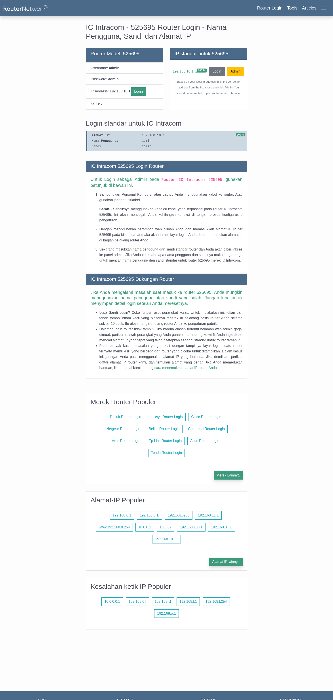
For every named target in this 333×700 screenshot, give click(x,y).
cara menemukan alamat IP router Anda (185, 368)
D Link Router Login (125, 417)
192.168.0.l (137, 601)
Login (138, 91)
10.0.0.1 (144, 527)
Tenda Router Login (166, 453)
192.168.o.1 (166, 613)
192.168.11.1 (208, 515)
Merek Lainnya (228, 475)
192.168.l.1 (188, 601)
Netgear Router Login (123, 429)
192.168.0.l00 (221, 527)
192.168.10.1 (183, 71)
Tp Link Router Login (165, 441)
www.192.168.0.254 (114, 527)
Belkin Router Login (164, 429)
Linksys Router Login (166, 417)
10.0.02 (165, 527)
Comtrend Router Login (206, 429)
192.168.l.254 (216, 601)
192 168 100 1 (191, 527)
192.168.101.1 (166, 539)
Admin (235, 71)
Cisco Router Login (206, 417)
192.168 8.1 (121, 515)
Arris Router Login (126, 441)
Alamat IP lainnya (226, 562)
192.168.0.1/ (149, 515)
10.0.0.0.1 (112, 601)
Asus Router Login (204, 441)
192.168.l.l (163, 601)
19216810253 (179, 515)
